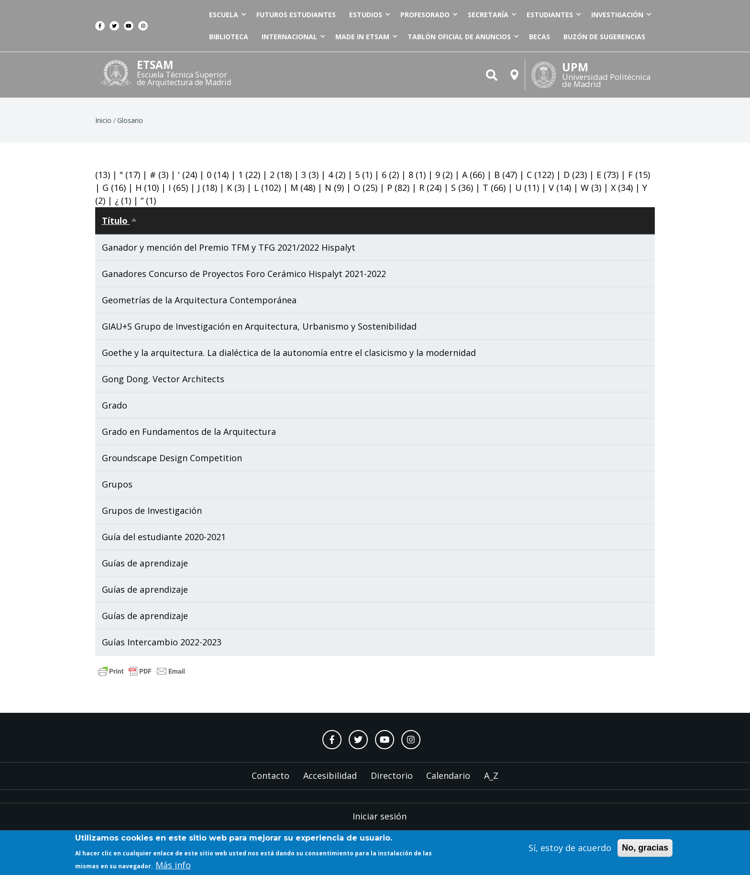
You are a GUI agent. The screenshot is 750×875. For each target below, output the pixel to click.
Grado (114, 405)
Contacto (270, 775)
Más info (173, 867)
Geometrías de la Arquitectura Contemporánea (199, 300)
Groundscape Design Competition (172, 458)
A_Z (491, 775)
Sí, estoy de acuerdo (570, 849)
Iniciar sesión (380, 816)
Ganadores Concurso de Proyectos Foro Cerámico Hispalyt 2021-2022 (244, 273)
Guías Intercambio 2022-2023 (161, 642)
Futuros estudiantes (296, 14)
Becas (539, 36)
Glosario (130, 120)
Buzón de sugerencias (604, 36)
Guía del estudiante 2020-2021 (164, 537)
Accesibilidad (330, 775)
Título (120, 220)
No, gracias (645, 849)
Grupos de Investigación (152, 510)
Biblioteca (228, 36)
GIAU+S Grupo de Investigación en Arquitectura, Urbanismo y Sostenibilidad (259, 326)
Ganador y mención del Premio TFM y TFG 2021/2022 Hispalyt (228, 247)
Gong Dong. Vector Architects (163, 379)
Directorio (392, 775)
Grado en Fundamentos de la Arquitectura (189, 431)
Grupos (117, 484)
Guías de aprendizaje (145, 563)
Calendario (448, 775)
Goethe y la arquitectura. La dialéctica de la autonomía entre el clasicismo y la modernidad (289, 352)
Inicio (103, 120)
